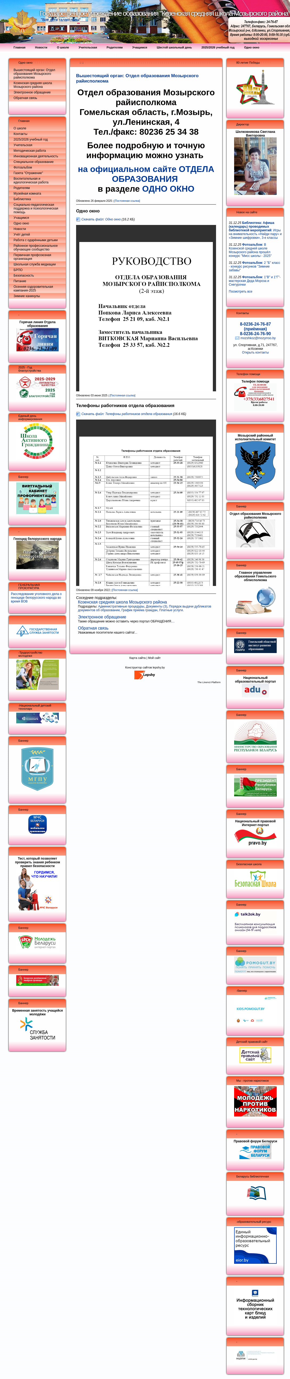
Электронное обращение (32, 92)
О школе (20, 128)
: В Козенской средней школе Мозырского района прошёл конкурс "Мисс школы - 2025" (250, 250)
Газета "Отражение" (28, 173)
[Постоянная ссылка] (127, 200)
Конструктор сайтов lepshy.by (145, 667)
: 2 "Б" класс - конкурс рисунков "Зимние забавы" (254, 266)
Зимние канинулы (27, 296)
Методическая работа (30, 151)
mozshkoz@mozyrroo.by (258, 338)
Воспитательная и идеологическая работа (31, 180)
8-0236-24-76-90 (255, 333)
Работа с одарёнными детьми (36, 240)
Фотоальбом (23, 167)
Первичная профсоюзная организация (32, 257)
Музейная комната (27, 193)
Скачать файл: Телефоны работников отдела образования (126, 414)
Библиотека (22, 199)
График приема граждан (140, 610)
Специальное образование (33, 162)
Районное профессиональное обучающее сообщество (36, 247)
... (173, 621)
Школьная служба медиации (35, 264)
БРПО (18, 270)
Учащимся (21, 218)
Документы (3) (156, 606)
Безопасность (24, 275)
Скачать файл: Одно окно (101, 219)
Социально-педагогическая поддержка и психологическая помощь (36, 208)
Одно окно (25, 62)
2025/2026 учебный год (31, 139)
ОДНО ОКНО (168, 189)
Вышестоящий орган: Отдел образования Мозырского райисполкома (34, 73)
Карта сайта (137, 657)
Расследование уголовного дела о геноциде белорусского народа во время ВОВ (36, 597)
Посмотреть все (240, 291)
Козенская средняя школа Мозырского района (33, 85)
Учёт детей (22, 234)
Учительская (23, 145)
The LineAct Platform (209, 682)
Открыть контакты (255, 352)
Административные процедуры (121, 606)
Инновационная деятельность (36, 156)
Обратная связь (25, 98)
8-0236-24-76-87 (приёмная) (255, 326)
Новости (20, 229)
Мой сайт (154, 657)
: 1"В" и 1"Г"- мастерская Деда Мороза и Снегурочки (254, 280)
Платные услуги (171, 610)
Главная (24, 120)
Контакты (20, 134)
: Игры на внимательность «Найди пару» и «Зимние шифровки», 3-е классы (255, 230)
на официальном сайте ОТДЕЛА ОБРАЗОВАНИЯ (146, 174)
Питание (20, 281)
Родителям (22, 188)
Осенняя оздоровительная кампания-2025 (33, 288)
